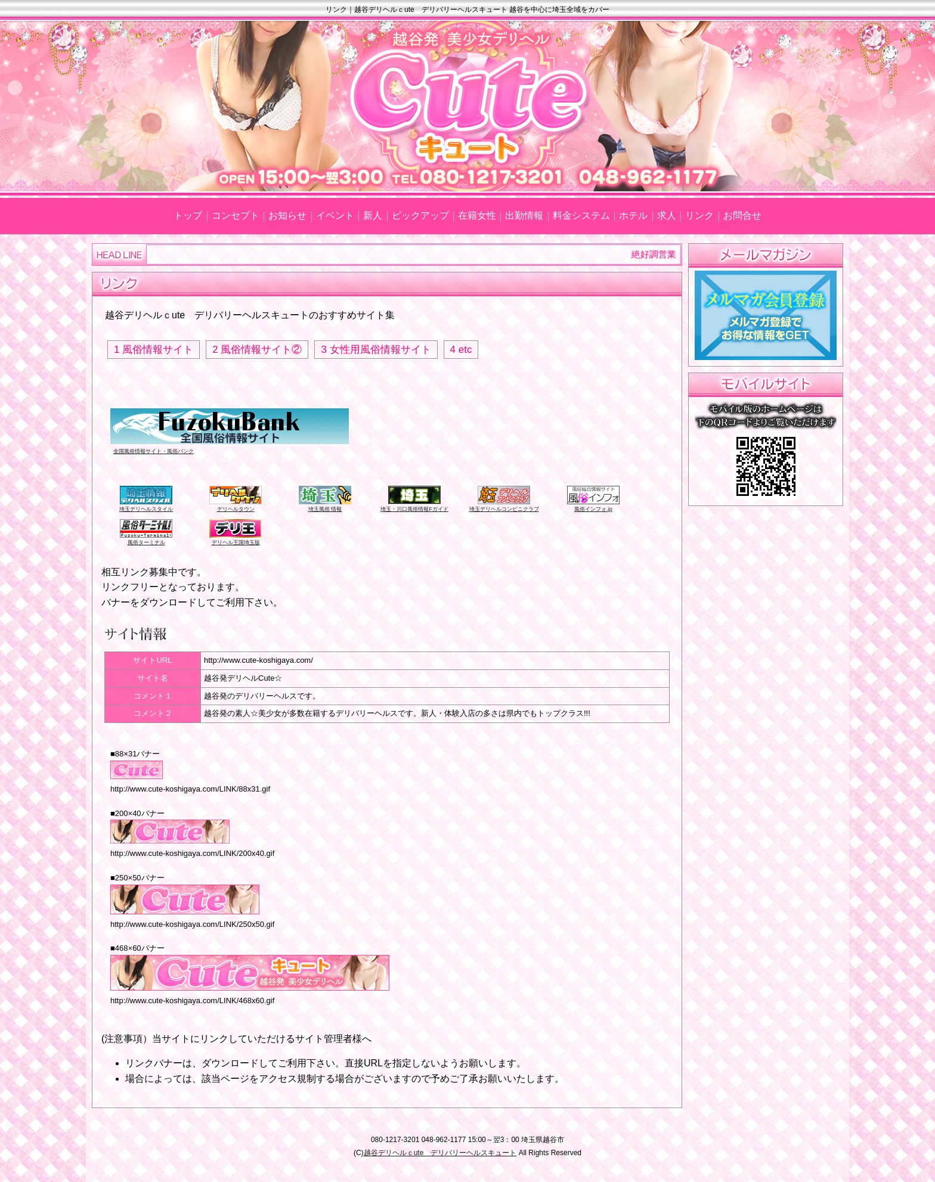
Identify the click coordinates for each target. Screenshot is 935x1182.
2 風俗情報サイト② (257, 349)
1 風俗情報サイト (153, 349)
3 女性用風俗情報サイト (376, 349)
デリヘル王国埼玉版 (236, 542)
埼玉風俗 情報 (325, 509)
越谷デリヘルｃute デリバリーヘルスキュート (440, 1153)
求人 (666, 215)
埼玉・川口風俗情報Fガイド (414, 509)
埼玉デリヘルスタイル (146, 509)
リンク (699, 215)
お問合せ (742, 215)
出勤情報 (524, 215)
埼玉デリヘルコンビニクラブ (504, 509)
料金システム (581, 215)
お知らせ (287, 215)
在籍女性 (477, 215)
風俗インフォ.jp (593, 509)
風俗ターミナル (146, 542)
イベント (335, 215)
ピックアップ (420, 215)
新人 (372, 215)
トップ (188, 215)
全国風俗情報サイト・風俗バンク (153, 451)
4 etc (461, 349)
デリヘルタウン (236, 509)
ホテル (633, 215)
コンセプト (235, 215)
